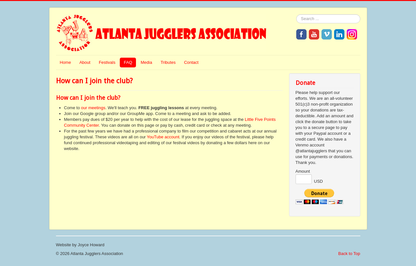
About (84, 62)
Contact (191, 62)
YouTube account (163, 136)
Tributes (168, 62)
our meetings (93, 107)
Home (65, 62)
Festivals (107, 62)
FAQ (128, 62)
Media (146, 62)
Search (296, 14)
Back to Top (349, 253)
